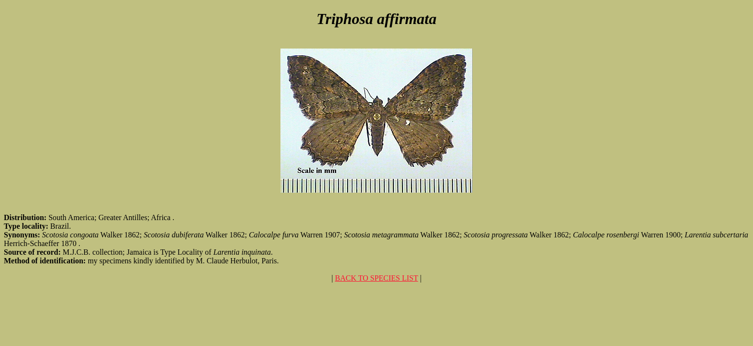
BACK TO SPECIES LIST (376, 278)
